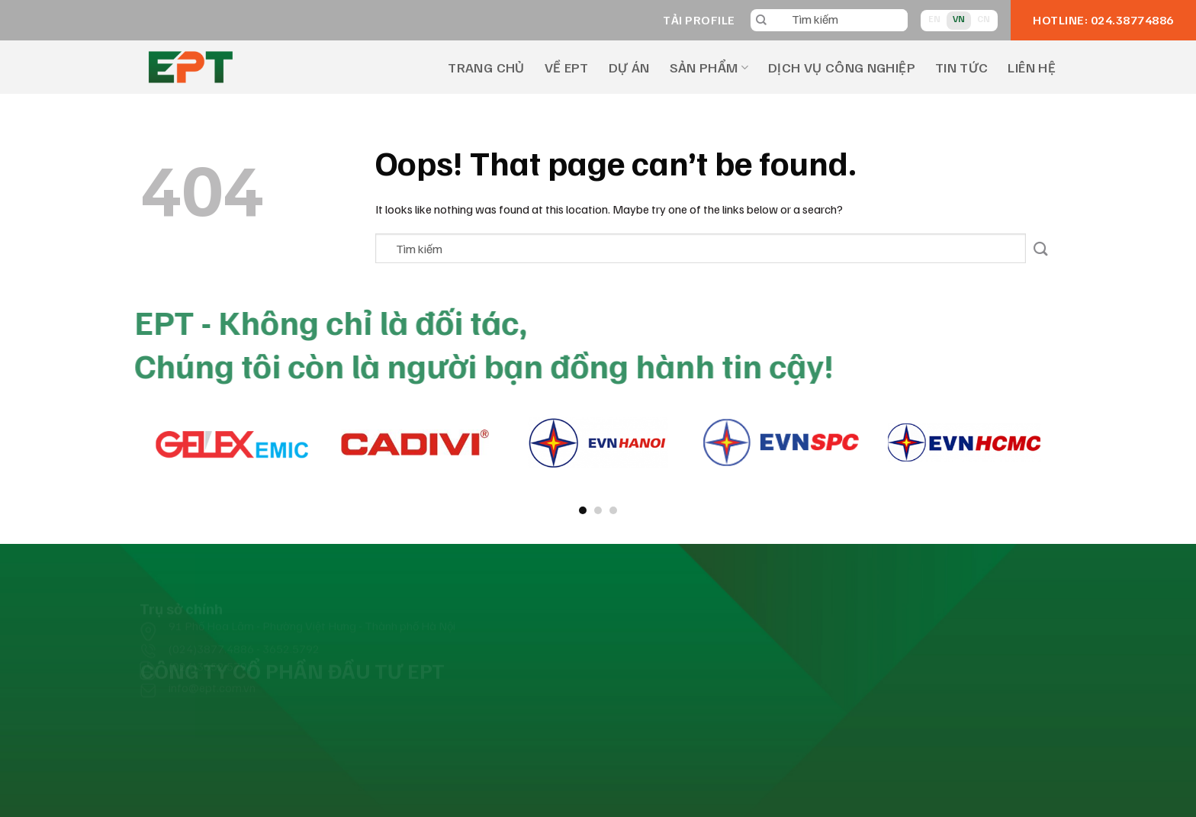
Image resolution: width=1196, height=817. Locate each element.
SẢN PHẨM (709, 67)
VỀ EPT (567, 67)
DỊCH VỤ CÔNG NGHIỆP (841, 67)
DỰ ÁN (629, 67)
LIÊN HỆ (1032, 67)
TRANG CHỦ (486, 67)
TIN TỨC (962, 67)
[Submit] (1041, 248)
